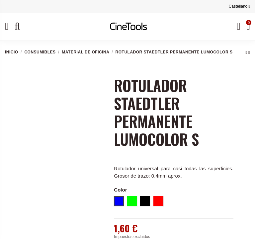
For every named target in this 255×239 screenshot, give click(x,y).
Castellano (239, 6)
